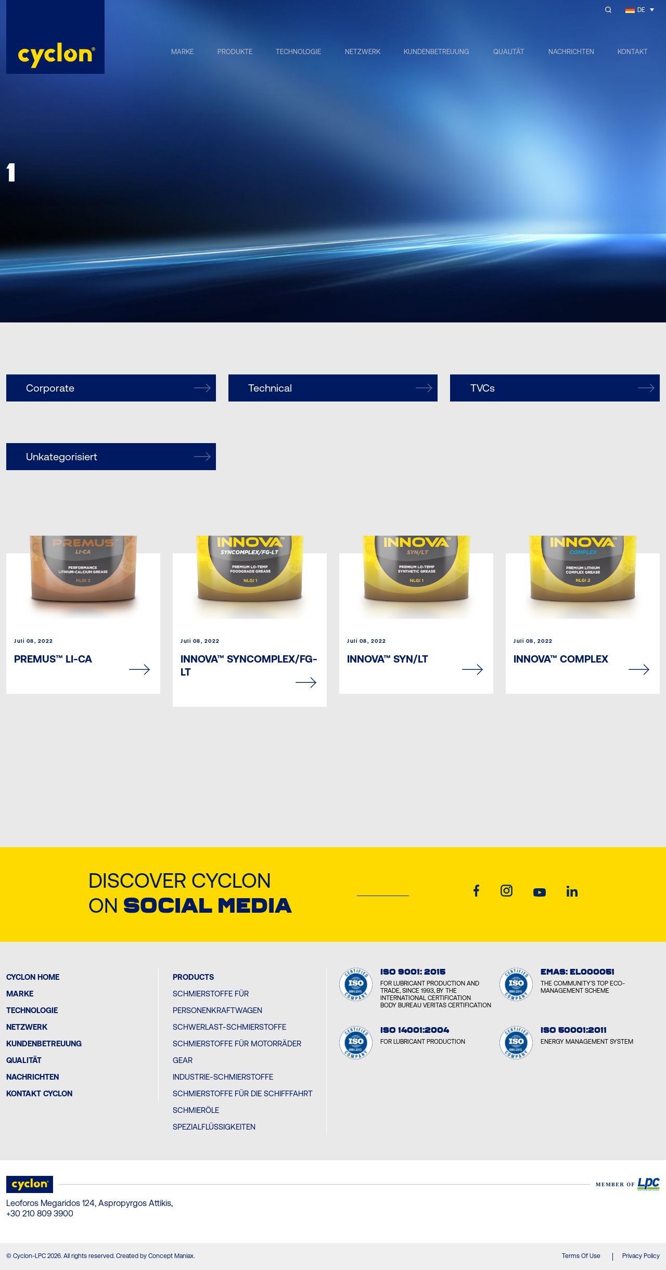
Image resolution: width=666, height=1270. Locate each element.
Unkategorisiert (118, 456)
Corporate (118, 388)
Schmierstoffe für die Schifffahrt (243, 1093)
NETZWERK (362, 52)
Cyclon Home (32, 977)
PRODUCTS (193, 977)
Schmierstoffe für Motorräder (237, 1043)
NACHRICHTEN (571, 52)
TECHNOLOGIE (298, 52)
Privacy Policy (641, 1256)
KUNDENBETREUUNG (436, 52)
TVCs (562, 388)
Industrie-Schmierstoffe (223, 1076)
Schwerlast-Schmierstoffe (229, 1026)
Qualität (24, 1060)
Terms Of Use (581, 1256)
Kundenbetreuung (44, 1043)
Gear (183, 1060)
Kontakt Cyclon (39, 1093)
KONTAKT (633, 52)
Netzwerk (26, 1026)
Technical (340, 388)
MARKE (182, 52)
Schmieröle (196, 1110)
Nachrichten (32, 1076)
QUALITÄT (508, 52)
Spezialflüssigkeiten (214, 1126)
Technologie (32, 1010)
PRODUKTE (234, 52)
